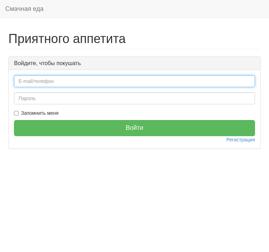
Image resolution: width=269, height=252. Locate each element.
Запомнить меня (39, 113)
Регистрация (240, 139)
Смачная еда (24, 8)
